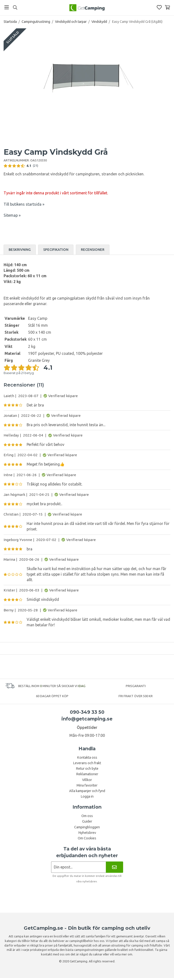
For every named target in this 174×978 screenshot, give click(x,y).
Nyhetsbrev (87, 833)
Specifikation (55, 250)
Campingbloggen (87, 827)
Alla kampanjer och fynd (87, 791)
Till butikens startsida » (24, 204)
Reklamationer (87, 774)
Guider (87, 821)
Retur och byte (87, 768)
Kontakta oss (87, 757)
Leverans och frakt (87, 763)
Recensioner (92, 250)
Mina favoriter (87, 785)
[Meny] (6, 7)
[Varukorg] (167, 7)
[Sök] (15, 7)
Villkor (87, 780)
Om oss (87, 816)
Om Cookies (87, 838)
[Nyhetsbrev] (114, 867)
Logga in (87, 796)
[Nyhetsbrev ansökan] (78, 867)
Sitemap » (12, 215)
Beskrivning (20, 250)
